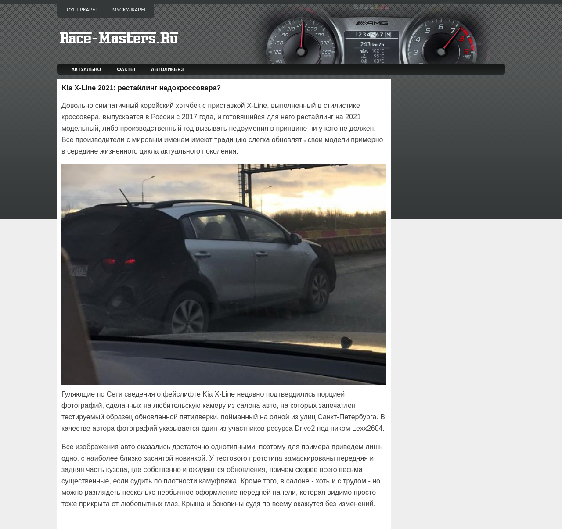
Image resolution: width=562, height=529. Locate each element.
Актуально (86, 69)
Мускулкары (128, 9)
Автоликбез (167, 69)
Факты (126, 69)
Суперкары (82, 9)
